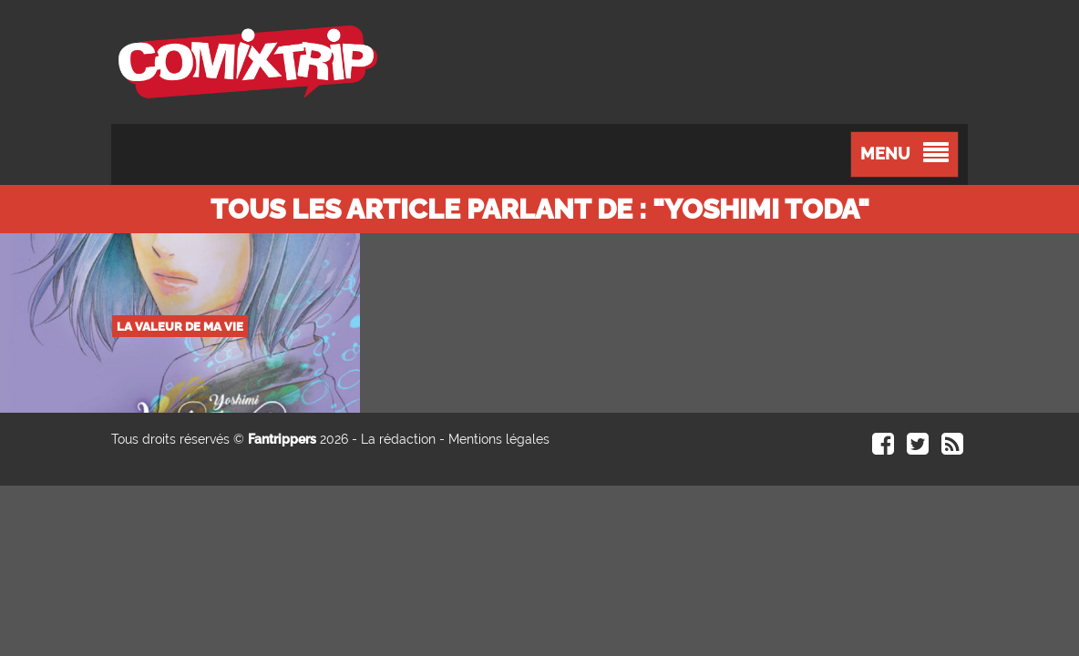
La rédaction (398, 439)
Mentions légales (499, 439)
